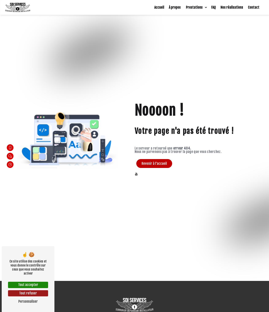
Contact (253, 7)
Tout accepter (28, 285)
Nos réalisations (231, 7)
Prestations (194, 7)
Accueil (159, 7)
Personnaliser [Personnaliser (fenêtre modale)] (28, 301)
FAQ (213, 7)
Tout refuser (28, 293)
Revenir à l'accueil (154, 163)
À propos (175, 7)
